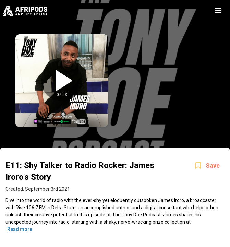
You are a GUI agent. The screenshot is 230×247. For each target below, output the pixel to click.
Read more (19, 229)
